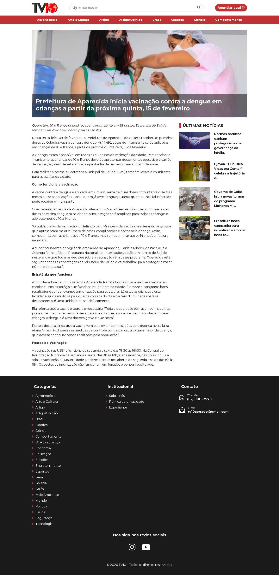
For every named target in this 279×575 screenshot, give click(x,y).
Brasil (156, 20)
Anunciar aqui (231, 8)
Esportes (42, 471)
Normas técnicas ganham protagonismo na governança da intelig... (228, 143)
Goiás (39, 489)
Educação (43, 454)
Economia (43, 448)
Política (41, 506)
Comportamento (228, 20)
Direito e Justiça (47, 442)
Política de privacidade (126, 401)
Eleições (41, 460)
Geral (39, 477)
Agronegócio (47, 20)
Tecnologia (44, 524)
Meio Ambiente (47, 495)
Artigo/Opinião (130, 20)
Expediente (118, 407)
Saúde (40, 512)
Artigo (104, 20)
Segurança (44, 518)
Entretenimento (48, 465)
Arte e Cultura (78, 20)
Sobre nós (117, 396)
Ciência (199, 20)
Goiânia (41, 483)
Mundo (41, 500)
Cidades (177, 20)
